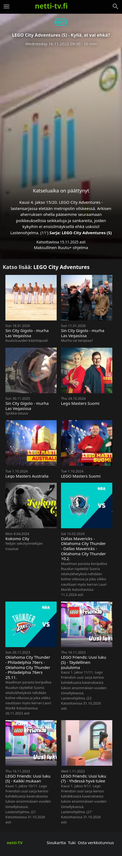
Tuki (72, 842)
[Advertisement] (61, 113)
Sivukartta (56, 842)
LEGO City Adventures (61, 267)
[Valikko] (6, 6)
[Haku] (115, 6)
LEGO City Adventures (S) (87, 232)
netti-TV (15, 842)
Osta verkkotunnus (96, 842)
